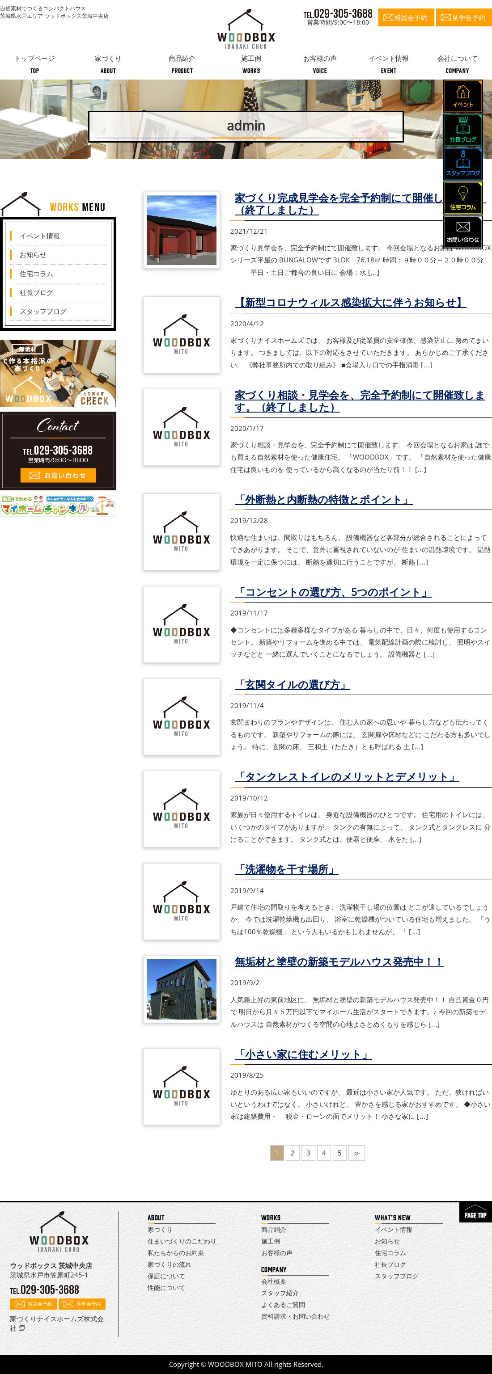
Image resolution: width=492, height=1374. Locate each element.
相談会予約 (411, 17)
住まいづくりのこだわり (182, 1241)
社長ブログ (36, 292)
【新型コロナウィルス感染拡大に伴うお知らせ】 (351, 302)
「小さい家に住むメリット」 (303, 1054)
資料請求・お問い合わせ (295, 1316)
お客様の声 (277, 1252)
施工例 (270, 1241)
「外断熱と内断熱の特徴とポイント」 (324, 499)
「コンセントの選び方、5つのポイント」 (333, 592)
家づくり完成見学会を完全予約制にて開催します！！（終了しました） (360, 204)
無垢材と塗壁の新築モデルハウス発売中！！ (339, 962)
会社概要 (273, 1281)
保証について (166, 1276)
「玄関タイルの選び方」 (292, 684)
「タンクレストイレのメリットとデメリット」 (347, 777)
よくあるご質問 (283, 1304)
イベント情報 (40, 235)
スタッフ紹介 (280, 1293)
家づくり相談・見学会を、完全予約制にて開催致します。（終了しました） (360, 401)
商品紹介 (273, 1229)
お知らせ (33, 254)
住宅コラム (36, 273)
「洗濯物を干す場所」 (287, 869)
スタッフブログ (43, 311)
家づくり (160, 1229)
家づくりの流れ (169, 1264)
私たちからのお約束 (176, 1252)
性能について (166, 1287)
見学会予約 (468, 17)
